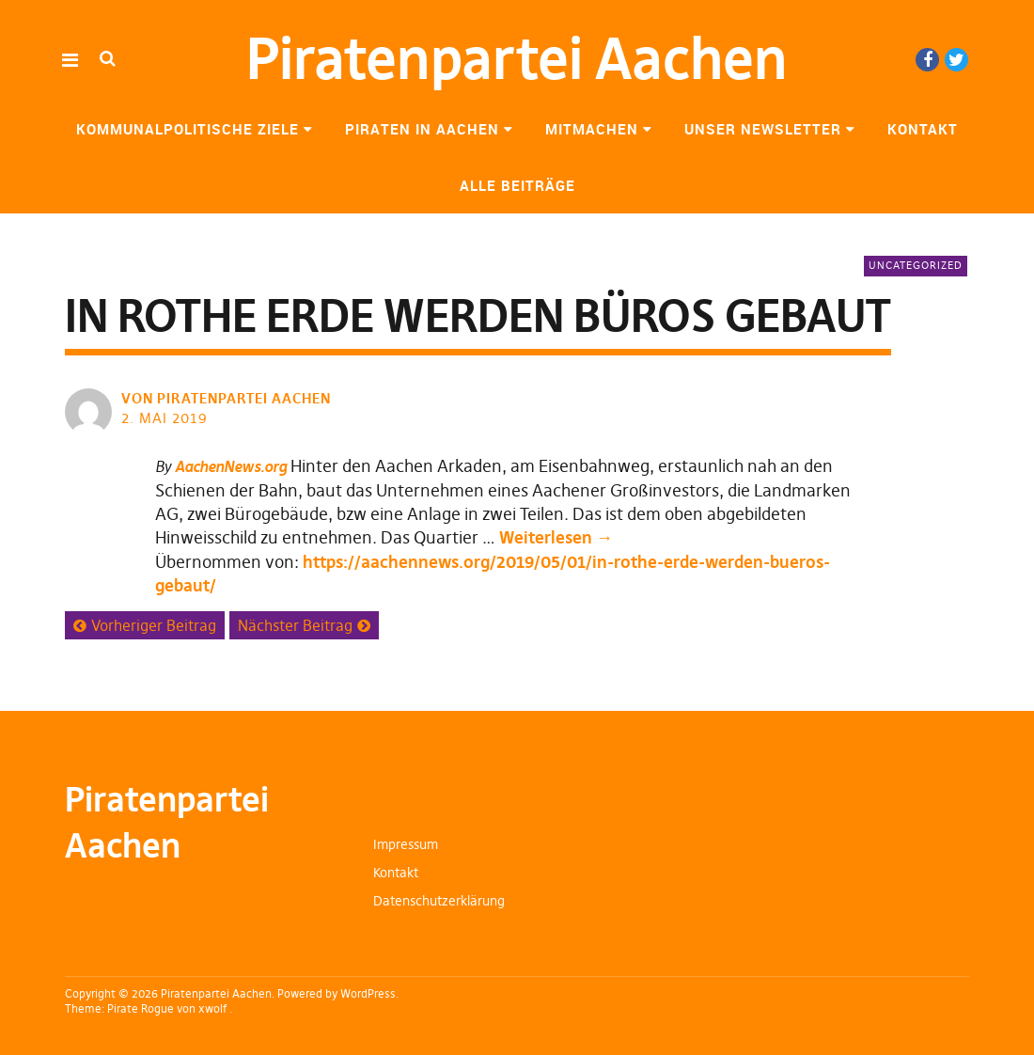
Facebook (927, 59)
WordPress (368, 993)
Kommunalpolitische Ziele (187, 128)
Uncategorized (916, 265)
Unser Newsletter (762, 128)
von (228, 398)
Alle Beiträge (517, 185)
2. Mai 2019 (164, 418)
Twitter (956, 59)
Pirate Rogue (140, 1008)
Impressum (405, 844)
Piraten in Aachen (422, 128)
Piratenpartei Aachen (517, 59)
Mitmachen (591, 128)
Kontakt (922, 128)
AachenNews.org (231, 466)
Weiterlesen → (556, 537)
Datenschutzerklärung (439, 900)
